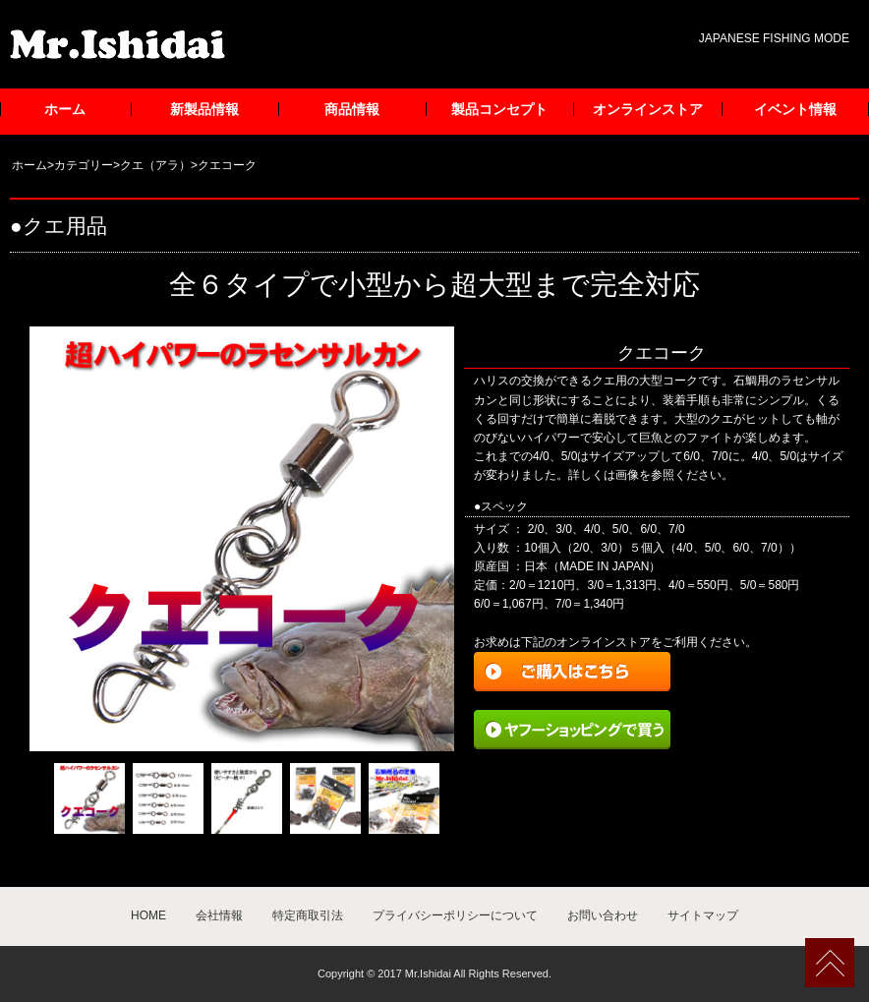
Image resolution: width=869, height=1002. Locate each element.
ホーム (65, 109)
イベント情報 (795, 109)
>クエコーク (224, 165)
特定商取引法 (307, 915)
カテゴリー (83, 165)
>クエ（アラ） (152, 165)
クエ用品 (65, 225)
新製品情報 (204, 109)
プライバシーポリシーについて (455, 915)
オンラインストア (648, 109)
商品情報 (351, 109)
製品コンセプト (499, 109)
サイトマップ (702, 915)
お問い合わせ (602, 915)
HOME (148, 915)
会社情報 (219, 915)
